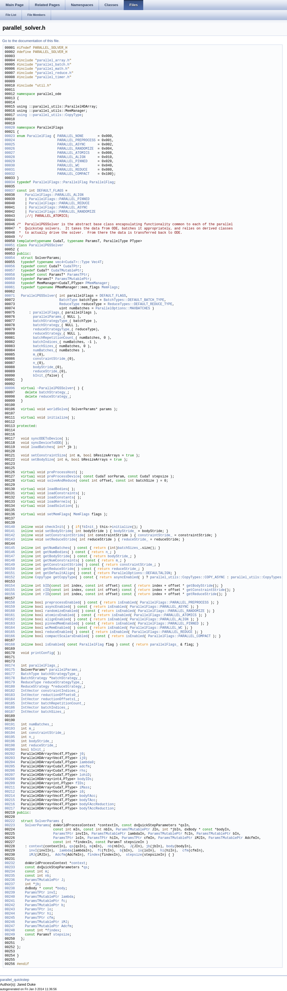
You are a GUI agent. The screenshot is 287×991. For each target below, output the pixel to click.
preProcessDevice (63, 476)
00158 (10, 602)
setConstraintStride (64, 535)
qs (71, 846)
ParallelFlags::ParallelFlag (60, 182)
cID (46, 590)
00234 (10, 871)
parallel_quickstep (14, 980)
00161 (10, 615)
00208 (10, 779)
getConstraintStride (62, 565)
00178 (10, 678)
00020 (10, 128)
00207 (10, 775)
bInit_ (39, 375)
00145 (10, 548)
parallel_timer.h (53, 77)
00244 (10, 913)
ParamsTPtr (77, 275)
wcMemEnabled (57, 628)
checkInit (54, 527)
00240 (10, 897)
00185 (10, 703)
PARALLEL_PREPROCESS (76, 140)
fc (99, 850)
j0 (81, 754)
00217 (10, 808)
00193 (10, 729)
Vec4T (97, 262)
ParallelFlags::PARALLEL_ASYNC (58, 207)
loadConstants (60, 497)
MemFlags (110, 287)
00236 (10, 880)
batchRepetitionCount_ (54, 338)
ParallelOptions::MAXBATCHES (123, 308)
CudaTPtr (71, 266)
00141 (10, 531)
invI (33, 850)
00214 (10, 796)
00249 (10, 934)
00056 (10, 266)
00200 (10, 750)
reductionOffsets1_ (59, 699)
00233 (10, 867)
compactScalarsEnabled (66, 636)
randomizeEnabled (61, 611)
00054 (10, 258)
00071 (10, 296)
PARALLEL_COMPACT (73, 174)
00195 (10, 737)
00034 (10, 182)
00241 (10, 901)
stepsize (134, 855)
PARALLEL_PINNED (72, 161)
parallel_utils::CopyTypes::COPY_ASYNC (187, 577)
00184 (10, 699)
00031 (10, 170)
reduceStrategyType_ (52, 329)
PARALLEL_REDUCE (72, 170)
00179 (10, 682)
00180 (10, 686)
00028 (10, 157)
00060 (10, 283)
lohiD (84, 775)
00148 (10, 560)
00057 (10, 270)
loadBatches (42, 447)
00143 (10, 539)
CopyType (43, 577)
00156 (10, 594)
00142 (10, 535)
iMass (84, 787)
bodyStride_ (44, 367)
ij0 (82, 758)
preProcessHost (61, 472)
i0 (81, 792)
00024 (10, 140)
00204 (10, 762)
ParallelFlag (39, 136)
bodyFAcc (87, 796)
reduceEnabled (58, 632)
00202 (10, 754)
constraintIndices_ (59, 691)
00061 (10, 287)
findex (93, 855)
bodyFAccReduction (96, 804)
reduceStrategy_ (48, 333)
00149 (10, 565)
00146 (10, 552)
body (170, 846)
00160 (10, 611)
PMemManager (96, 283)
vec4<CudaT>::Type (72, 262)
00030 (10, 165)
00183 (10, 695)
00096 (10, 388)
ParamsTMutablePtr (72, 279)
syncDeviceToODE (46, 443)
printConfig (42, 653)
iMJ (32, 855)
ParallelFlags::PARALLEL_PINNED (59, 199)
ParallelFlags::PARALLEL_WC (156, 628)
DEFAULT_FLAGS (50, 191)
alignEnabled (57, 619)
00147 (10, 556)
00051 (10, 245)
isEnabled (127, 602)
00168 (10, 644)
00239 (10, 892)
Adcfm (60, 855)
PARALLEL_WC (68, 165)
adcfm (84, 766)
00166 (10, 636)
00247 (10, 926)
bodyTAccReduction (96, 808)
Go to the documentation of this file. (31, 41)
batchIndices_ (46, 342)
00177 (10, 674)
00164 (10, 628)
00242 (10, 905)
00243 (10, 909)
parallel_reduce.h (54, 73)
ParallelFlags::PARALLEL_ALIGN (54, 195)
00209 (10, 783)
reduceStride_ (46, 371)
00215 (10, 800)
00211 (10, 787)
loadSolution (59, 506)
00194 (10, 733)
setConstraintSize (48, 455)
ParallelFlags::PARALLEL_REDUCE (59, 203)
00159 (10, 607)
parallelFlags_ (47, 312)
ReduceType (69, 304)
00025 (10, 144)
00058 (10, 275)
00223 (10, 825)
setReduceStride (60, 539)
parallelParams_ (48, 317)
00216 (10, 804)
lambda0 (86, 762)
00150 (10, 569)
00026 (10, 149)
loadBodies (57, 489)
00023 (10, 136)
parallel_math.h (52, 69)
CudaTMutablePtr (66, 270)
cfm (185, 850)
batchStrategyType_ (51, 321)
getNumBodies (55, 552)
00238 (10, 888)
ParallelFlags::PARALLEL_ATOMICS (165, 615)
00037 (10, 191)
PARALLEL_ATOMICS (73, 153)
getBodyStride (56, 556)
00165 (10, 632)
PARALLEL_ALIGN (71, 157)
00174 (10, 665)
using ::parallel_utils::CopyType (49, 115)
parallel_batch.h (53, 64)
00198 (10, 745)
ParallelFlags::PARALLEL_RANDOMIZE (62, 212)
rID (46, 594)
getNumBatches (56, 548)
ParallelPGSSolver (46, 245)
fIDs (79, 783)
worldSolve (57, 409)
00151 (10, 573)
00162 (10, 619)
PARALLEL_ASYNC (71, 144)
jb (148, 846)
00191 (10, 724)
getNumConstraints (60, 560)
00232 (10, 863)
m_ (35, 354)
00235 (10, 876)
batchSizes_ (44, 346)
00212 (10, 792)
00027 (10, 153)
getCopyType (64, 577)
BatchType (68, 300)
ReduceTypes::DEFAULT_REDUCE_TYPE (140, 304)
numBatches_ (44, 350)
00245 (10, 918)
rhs (82, 771)
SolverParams (47, 821)
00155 (10, 590)
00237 (10, 884)
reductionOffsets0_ (59, 695)
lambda (65, 850)
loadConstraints (62, 493)
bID (46, 586)
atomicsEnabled (59, 615)
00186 (10, 707)
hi (162, 850)
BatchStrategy (34, 678)
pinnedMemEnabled (61, 623)
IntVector (30, 691)
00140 (10, 527)
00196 (10, 741)
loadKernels (58, 502)
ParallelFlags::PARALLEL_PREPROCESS (174, 602)
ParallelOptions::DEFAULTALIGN (141, 573)
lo (140, 850)
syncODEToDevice (46, 439)
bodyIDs (84, 779)
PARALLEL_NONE (70, 136)
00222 (10, 821)
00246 (10, 922)
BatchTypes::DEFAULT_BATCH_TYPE (134, 300)
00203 (10, 758)
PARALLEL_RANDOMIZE (75, 149)
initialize (57, 418)
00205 (10, 766)
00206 (10, 771)
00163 (10, 623)
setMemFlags (58, 514)
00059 (10, 279)
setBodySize (42, 460)
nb (110, 846)
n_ (35, 363)
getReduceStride (58, 569)
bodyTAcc (87, 800)
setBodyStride (58, 531)
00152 (10, 577)
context (36, 846)
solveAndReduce (61, 481)
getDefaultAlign (58, 573)
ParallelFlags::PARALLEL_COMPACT (179, 636)
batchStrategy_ (47, 325)
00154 (10, 586)
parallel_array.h (53, 60)
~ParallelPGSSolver (55, 388)
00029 (10, 161)
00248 (10, 930)
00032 (10, 174)
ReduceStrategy (35, 686)
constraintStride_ (50, 359)
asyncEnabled (126, 577)
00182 (10, 691)
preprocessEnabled (62, 602)
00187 (10, 712)
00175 (10, 670)
